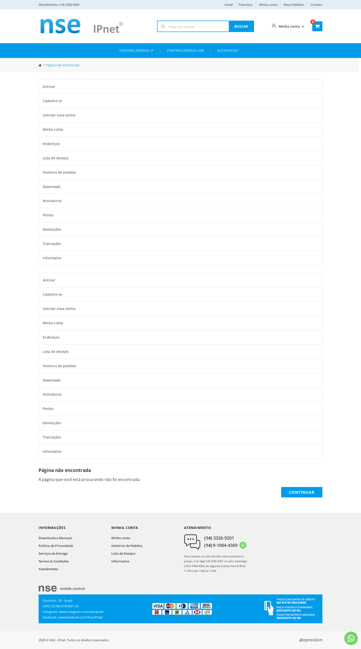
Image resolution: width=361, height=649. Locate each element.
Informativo (52, 258)
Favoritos (246, 4)
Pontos (48, 215)
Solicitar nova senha (59, 115)
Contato (316, 4)
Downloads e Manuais (55, 538)
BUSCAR (241, 26)
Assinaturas (52, 200)
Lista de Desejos (123, 553)
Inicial (228, 4)
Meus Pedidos (294, 4)
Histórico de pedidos (59, 172)
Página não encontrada (62, 65)
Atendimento (48, 569)
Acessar (49, 86)
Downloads (52, 186)
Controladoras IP (136, 50)
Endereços (51, 143)
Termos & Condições (54, 561)
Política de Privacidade (56, 546)
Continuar (302, 492)
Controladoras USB (185, 50)
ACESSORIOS (227, 50)
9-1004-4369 (221, 545)
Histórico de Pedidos (126, 546)
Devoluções (52, 229)
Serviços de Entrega (53, 553)
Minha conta (268, 4)
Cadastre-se (52, 100)
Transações (52, 243)
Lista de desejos (56, 158)
